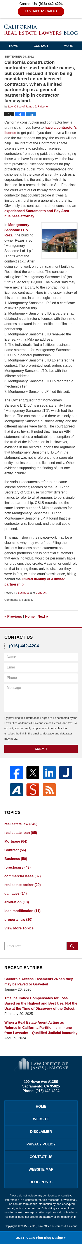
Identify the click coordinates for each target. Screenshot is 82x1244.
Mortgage (15, 841)
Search (72, 946)
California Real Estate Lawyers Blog (41, 30)
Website (41, 1119)
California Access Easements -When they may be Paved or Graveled (38, 981)
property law (18, 919)
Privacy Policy (41, 1144)
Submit (41, 749)
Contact (41, 46)
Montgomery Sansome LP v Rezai (16, 230)
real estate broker (22, 885)
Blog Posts (41, 1182)
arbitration (16, 902)
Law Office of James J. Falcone (57, 1226)
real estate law (20, 824)
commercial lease (22, 876)
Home (13, 46)
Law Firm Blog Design (39, 1237)
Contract (41, 592)
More (68, 46)
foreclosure (17, 867)
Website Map (41, 1169)
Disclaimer (41, 1131)
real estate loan (20, 833)
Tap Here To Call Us (41, 11)
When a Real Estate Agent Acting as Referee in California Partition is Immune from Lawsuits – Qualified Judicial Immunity (40, 1028)
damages (15, 893)
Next (43, 616)
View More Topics (19, 928)
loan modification (22, 911)
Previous (13, 616)
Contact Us (41, 1157)
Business (23, 592)
